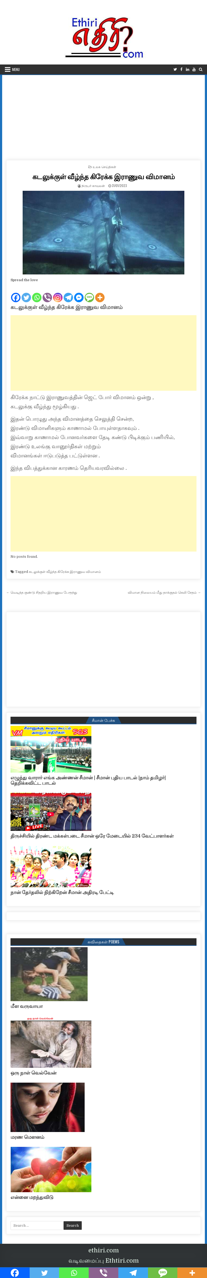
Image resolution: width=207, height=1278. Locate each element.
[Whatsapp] (37, 293)
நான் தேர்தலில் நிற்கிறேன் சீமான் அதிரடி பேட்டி (62, 892)
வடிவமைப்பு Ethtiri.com (103, 1260)
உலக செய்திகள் (104, 166)
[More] (100, 293)
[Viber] (47, 293)
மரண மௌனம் (27, 1137)
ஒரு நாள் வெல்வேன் (33, 1073)
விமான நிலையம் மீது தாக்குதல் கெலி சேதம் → (164, 592)
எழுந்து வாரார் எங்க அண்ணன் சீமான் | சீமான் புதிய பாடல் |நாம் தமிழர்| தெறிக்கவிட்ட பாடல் (88, 780)
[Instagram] (58, 293)
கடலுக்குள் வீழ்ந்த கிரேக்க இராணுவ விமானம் (103, 176)
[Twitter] (26, 293)
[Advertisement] (103, 115)
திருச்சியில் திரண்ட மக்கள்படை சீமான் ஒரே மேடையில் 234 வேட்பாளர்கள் (92, 836)
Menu (16, 69)
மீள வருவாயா (27, 1006)
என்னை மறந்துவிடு (32, 1197)
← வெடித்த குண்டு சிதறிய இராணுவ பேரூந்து (41, 592)
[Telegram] (68, 293)
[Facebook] (15, 293)
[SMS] (89, 293)
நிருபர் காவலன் (93, 185)
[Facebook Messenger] (79, 293)
